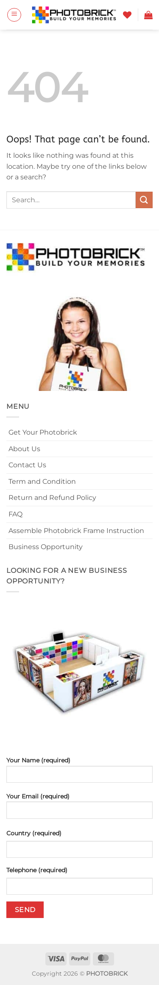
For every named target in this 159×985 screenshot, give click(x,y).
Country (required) (33, 833)
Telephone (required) (36, 870)
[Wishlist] (127, 15)
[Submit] (144, 200)
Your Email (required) (79, 808)
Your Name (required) (79, 773)
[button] (14, 15)
